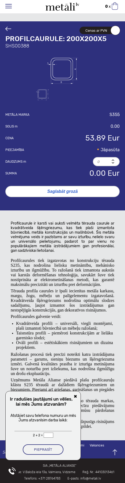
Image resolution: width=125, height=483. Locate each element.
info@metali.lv (90, 478)
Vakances (97, 445)
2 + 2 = (38, 435)
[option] (62, 70)
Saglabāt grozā (62, 191)
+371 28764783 (49, 478)
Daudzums (15, 161)
